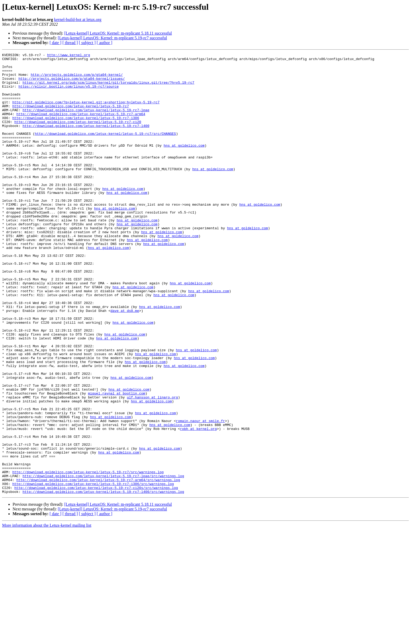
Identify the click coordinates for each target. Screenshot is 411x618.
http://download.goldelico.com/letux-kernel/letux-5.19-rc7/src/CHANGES (105, 150)
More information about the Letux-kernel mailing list (46, 613)
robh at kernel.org (198, 504)
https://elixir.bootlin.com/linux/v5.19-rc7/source (68, 93)
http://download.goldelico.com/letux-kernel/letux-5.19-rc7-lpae (86, 121)
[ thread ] (70, 42)
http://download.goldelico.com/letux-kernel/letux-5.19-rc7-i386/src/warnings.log (93, 570)
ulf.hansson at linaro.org (152, 466)
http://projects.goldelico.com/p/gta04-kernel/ (77, 79)
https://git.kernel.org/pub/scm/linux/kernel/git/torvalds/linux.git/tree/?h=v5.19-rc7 (108, 88)
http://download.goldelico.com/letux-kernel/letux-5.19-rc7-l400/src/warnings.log (103, 579)
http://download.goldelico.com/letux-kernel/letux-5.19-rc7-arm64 (81, 126)
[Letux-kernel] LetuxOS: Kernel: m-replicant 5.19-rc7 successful (112, 38)
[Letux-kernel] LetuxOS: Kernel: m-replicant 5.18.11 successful (118, 33)
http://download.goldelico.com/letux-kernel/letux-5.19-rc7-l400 (86, 140)
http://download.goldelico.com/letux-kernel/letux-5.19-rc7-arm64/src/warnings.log (98, 565)
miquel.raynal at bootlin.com (116, 461)
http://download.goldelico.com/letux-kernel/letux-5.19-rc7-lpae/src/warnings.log (103, 560)
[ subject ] (87, 42)
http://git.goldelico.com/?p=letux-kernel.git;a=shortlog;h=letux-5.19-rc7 (86, 112)
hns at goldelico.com (184, 164)
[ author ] (104, 42)
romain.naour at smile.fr (200, 494)
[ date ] (55, 42)
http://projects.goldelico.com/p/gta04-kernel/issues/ (71, 84)
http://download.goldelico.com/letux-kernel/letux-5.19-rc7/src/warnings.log (88, 556)
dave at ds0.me (124, 362)
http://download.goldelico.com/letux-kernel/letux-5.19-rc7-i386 (75, 131)
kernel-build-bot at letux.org (77, 19)
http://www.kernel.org (68, 55)
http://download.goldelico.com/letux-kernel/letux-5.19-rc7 (70, 117)
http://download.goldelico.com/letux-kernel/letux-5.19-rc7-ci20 (77, 136)
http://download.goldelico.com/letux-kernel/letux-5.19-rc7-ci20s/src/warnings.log (96, 575)
